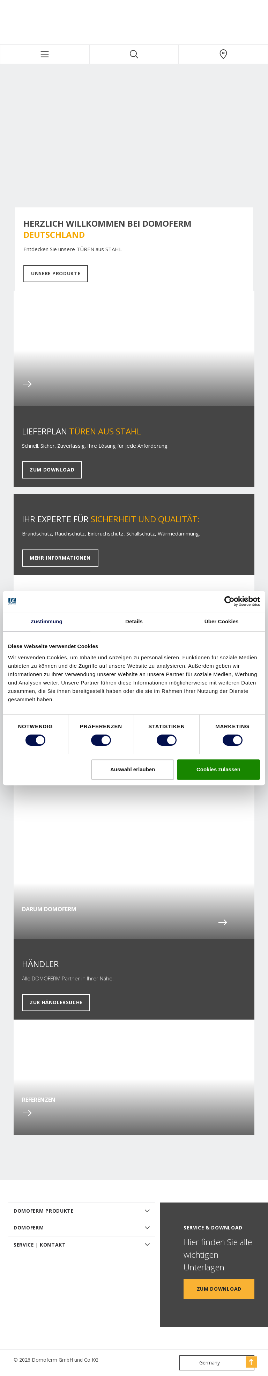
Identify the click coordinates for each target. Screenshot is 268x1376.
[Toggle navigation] (45, 54)
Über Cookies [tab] (221, 621)
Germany (201, 1363)
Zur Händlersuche (56, 1002)
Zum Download (52, 469)
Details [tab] (134, 621)
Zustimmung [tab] (46, 621)
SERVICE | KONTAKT (40, 1244)
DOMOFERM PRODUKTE (44, 1210)
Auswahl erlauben (132, 769)
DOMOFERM (29, 1227)
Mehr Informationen (60, 557)
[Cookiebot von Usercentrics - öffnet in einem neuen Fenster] (229, 601)
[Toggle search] (134, 54)
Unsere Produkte (55, 273)
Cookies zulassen (218, 769)
